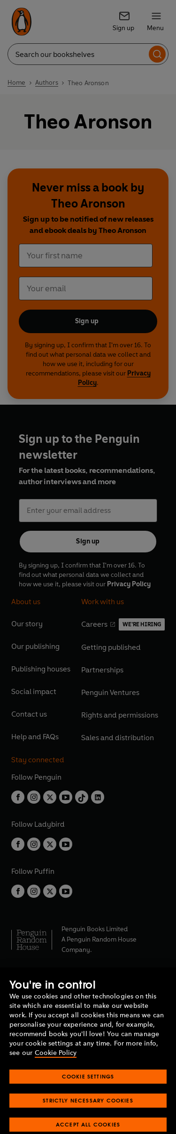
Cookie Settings (88, 1106)
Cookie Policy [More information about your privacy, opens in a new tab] (56, 1082)
